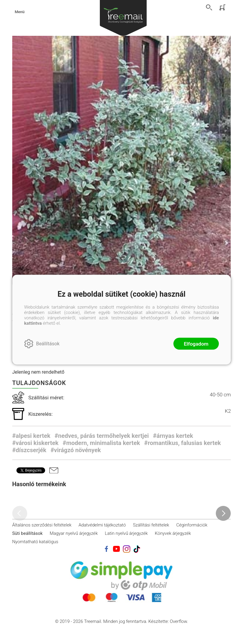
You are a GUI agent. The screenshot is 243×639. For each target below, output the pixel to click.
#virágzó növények (76, 450)
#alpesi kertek (31, 435)
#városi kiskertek (35, 442)
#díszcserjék (29, 450)
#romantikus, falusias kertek (182, 442)
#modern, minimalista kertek (101, 442)
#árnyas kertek (173, 435)
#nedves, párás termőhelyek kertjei (101, 435)
